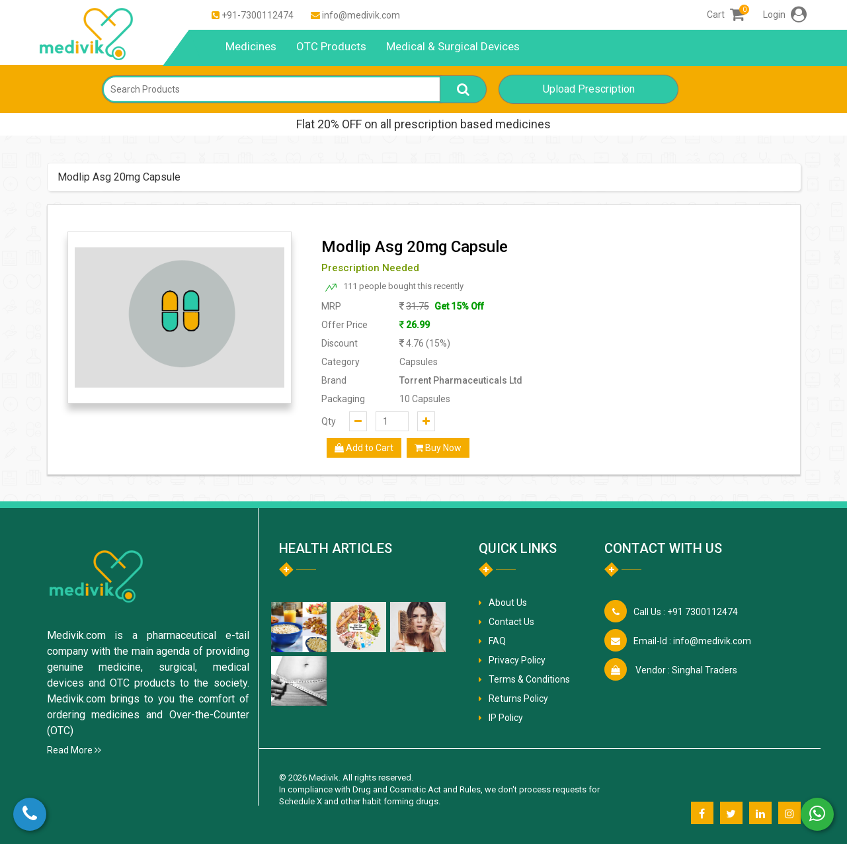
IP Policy (506, 717)
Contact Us (511, 621)
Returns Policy (518, 698)
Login (785, 14)
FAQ (497, 641)
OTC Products (331, 46)
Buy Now (438, 448)
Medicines (250, 46)
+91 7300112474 (685, 612)
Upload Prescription (589, 89)
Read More (74, 750)
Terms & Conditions (529, 679)
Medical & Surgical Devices (453, 46)
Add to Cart (364, 448)
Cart (726, 14)
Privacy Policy (517, 660)
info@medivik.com (361, 15)
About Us (508, 602)
